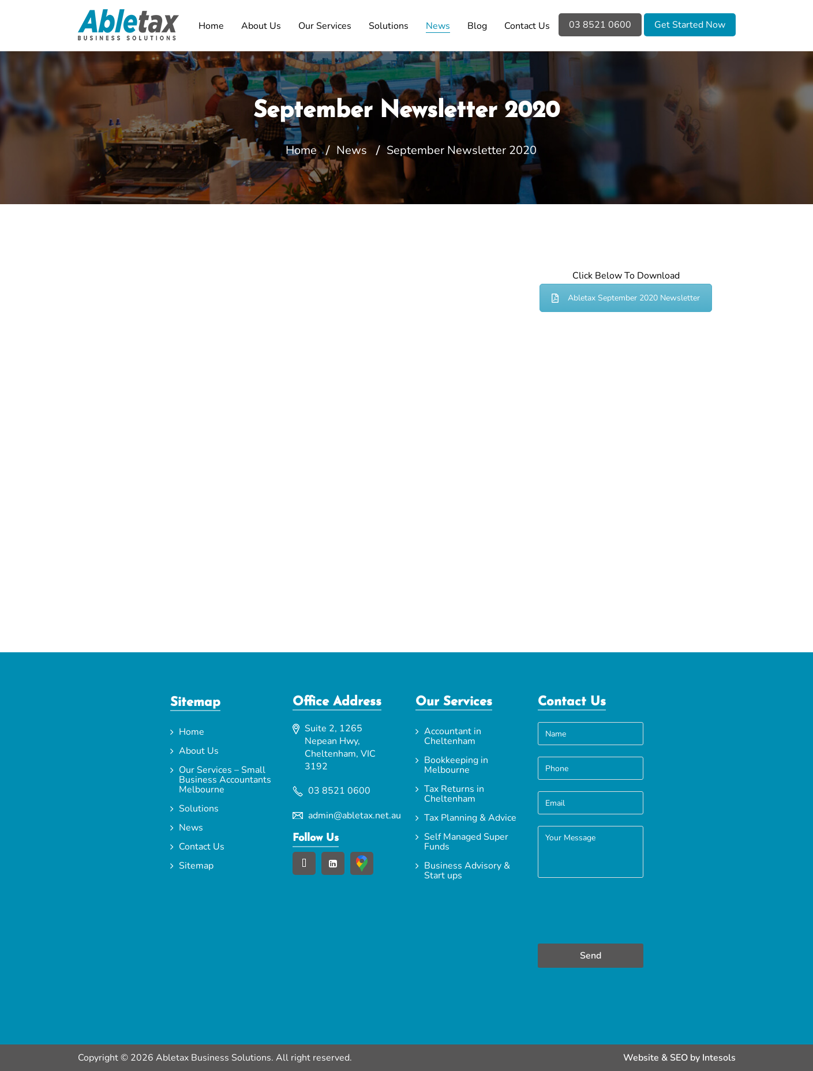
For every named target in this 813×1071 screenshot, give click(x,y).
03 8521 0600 (600, 24)
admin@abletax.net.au (353, 815)
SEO (679, 1057)
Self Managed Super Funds (466, 842)
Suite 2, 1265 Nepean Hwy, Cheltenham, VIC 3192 (340, 747)
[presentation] (590, 912)
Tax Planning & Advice (470, 817)
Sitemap (196, 865)
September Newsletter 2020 (462, 150)
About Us (261, 26)
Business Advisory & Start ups (467, 870)
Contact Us (527, 26)
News (438, 26)
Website (641, 1057)
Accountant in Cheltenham (452, 736)
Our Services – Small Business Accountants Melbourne (225, 780)
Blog (477, 26)
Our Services (324, 26)
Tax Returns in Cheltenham (454, 794)
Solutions (389, 26)
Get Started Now (689, 24)
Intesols (719, 1057)
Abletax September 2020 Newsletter (626, 297)
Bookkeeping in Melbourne (456, 765)
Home (211, 26)
